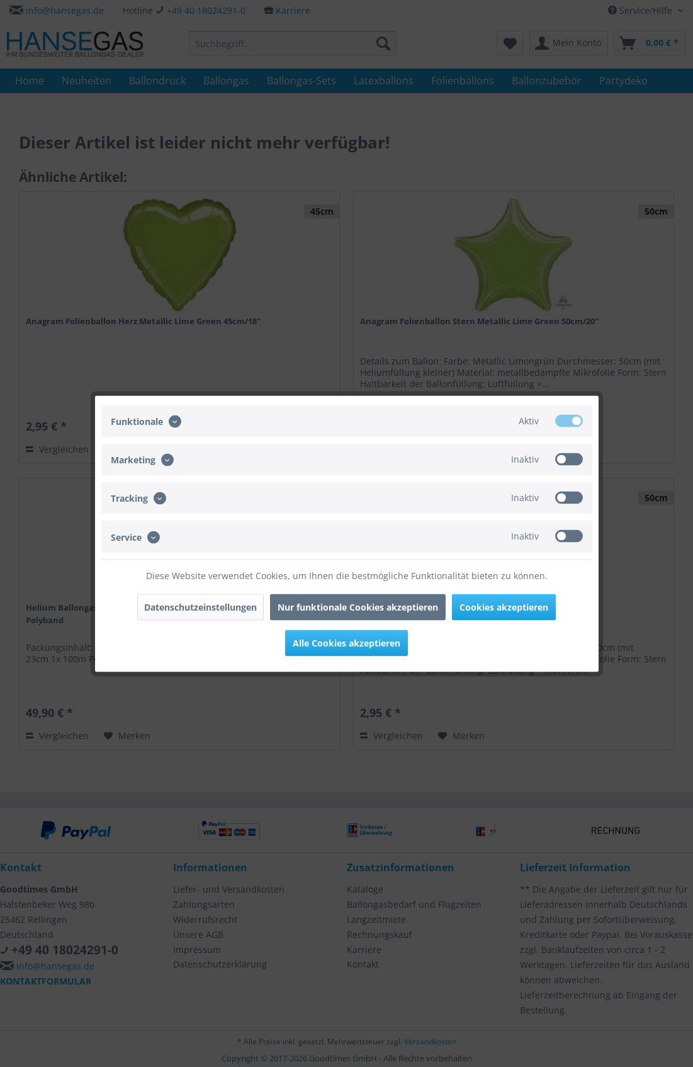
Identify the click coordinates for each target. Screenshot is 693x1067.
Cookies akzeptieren (503, 607)
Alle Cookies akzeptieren (346, 642)
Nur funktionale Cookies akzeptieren (358, 607)
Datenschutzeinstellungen (200, 607)
